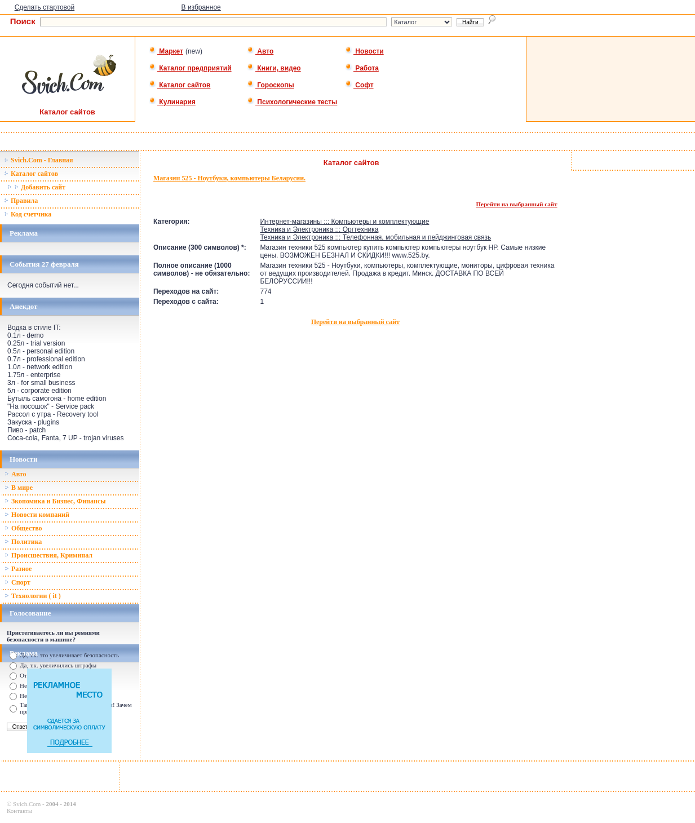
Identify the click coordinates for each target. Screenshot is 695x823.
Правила (21, 201)
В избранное (201, 7)
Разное (18, 569)
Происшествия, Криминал (48, 555)
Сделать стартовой (45, 7)
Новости (364, 51)
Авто (260, 51)
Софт (359, 85)
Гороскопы (270, 85)
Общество (23, 528)
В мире (19, 488)
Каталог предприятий (190, 68)
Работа (362, 68)
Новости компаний (37, 515)
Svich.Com (27, 803)
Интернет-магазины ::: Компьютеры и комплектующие (344, 221)
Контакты (19, 810)
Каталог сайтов (179, 85)
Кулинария (172, 102)
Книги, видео (274, 68)
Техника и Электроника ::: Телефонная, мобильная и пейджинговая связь (375, 237)
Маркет (166, 51)
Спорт (17, 582)
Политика (23, 542)
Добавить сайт (36, 187)
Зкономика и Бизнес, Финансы (55, 501)
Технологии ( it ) (33, 596)
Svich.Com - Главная (38, 160)
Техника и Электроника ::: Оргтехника (319, 229)
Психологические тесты (292, 102)
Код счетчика (27, 214)
